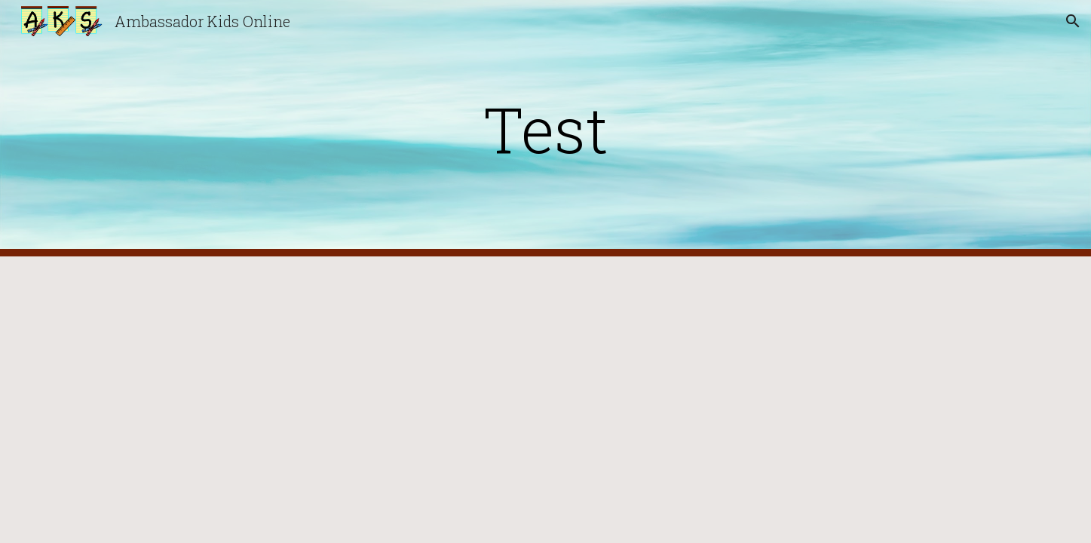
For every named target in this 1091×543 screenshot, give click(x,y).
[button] (1073, 21)
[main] (545, 128)
